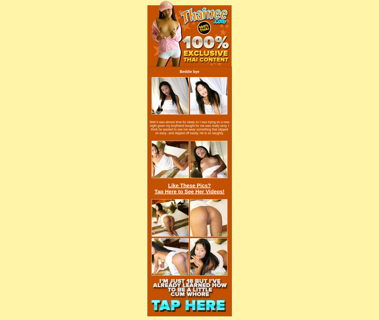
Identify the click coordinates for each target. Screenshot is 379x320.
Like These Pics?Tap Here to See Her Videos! (189, 188)
